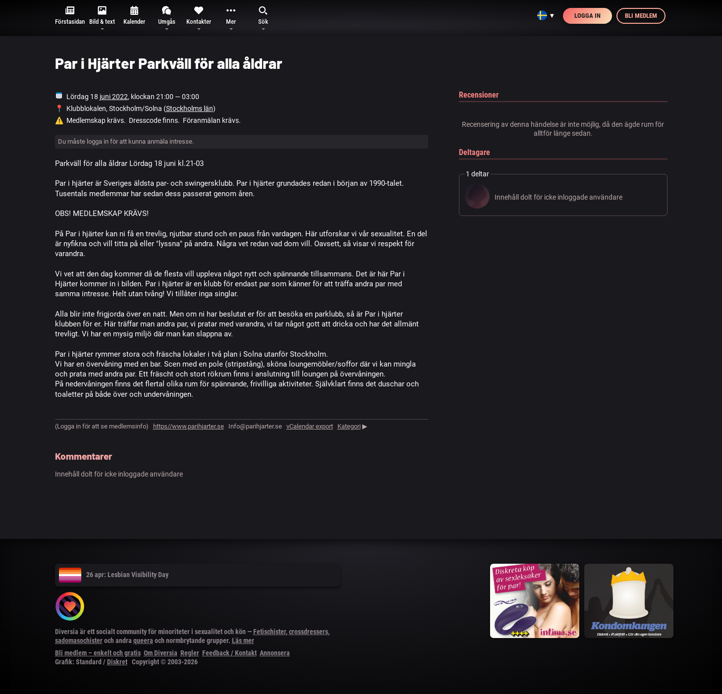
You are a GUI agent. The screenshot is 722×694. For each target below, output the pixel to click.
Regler (189, 653)
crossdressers (308, 632)
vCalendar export (309, 426)
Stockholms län (189, 108)
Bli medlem (641, 15)
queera (143, 640)
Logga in (587, 15)
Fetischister (269, 632)
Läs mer (243, 640)
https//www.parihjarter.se (188, 426)
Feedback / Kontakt (229, 653)
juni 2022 (114, 97)
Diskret (117, 662)
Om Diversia (160, 653)
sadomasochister (79, 640)
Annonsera (275, 653)
